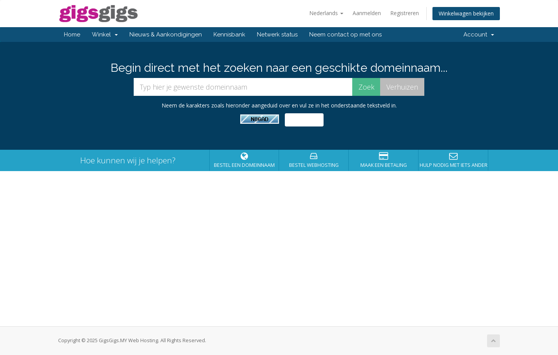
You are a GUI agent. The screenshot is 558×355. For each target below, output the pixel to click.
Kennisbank (229, 34)
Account (478, 34)
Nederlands (326, 13)
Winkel (105, 34)
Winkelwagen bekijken (466, 13)
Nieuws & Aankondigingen (165, 34)
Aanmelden (367, 13)
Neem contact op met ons (345, 34)
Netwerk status (277, 34)
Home (72, 34)
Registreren (404, 13)
